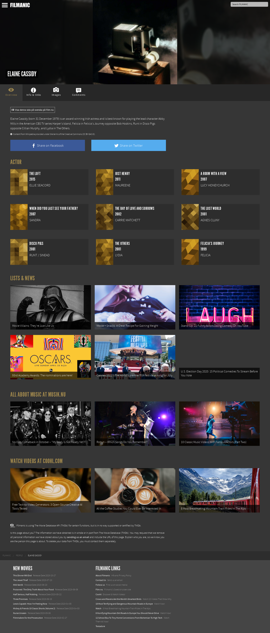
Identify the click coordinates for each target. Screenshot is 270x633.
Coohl (98, 594)
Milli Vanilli (18, 585)
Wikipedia (30, 134)
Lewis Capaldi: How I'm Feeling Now (30, 603)
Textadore (100, 626)
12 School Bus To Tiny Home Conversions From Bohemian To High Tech (129, 618)
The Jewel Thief (20, 580)
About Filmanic (103, 575)
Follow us (100, 585)
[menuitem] (7, 555)
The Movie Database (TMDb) (114, 532)
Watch (98, 608)
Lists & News (22, 278)
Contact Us (101, 580)
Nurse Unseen (19, 613)
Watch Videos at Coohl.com (36, 461)
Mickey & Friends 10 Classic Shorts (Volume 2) (34, 608)
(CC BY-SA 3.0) (88, 134)
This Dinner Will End (22, 575)
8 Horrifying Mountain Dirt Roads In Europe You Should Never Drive (127, 613)
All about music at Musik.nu (38, 394)
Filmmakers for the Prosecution (28, 618)
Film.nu (99, 589)
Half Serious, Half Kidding (25, 594)
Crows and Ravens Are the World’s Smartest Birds (118, 599)
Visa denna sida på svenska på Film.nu (33, 110)
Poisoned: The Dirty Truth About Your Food (33, 589)
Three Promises (20, 599)
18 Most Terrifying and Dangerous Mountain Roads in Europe (124, 603)
